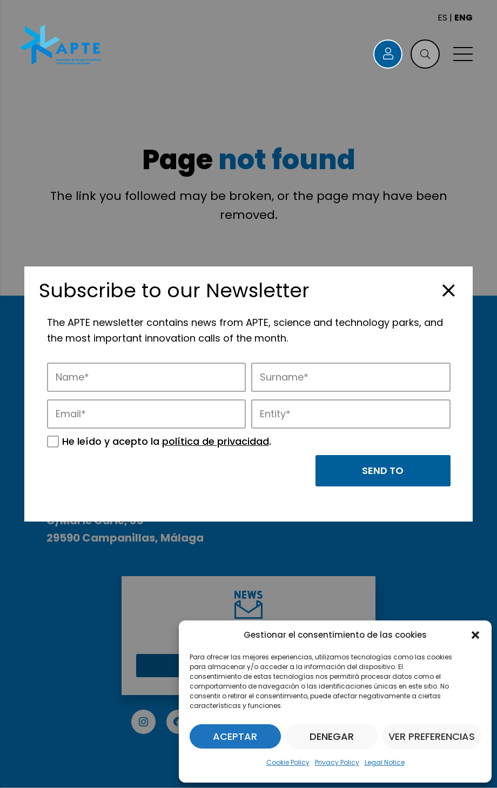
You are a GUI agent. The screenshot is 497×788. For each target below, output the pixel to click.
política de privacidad (215, 441)
